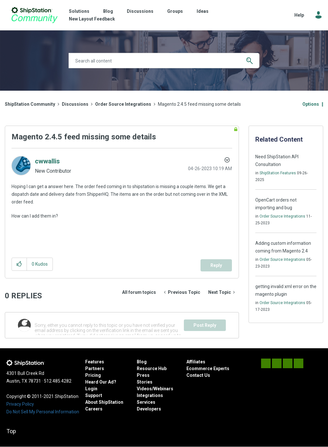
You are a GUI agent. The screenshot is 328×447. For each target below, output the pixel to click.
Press (143, 375)
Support (93, 395)
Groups (175, 11)
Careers (93, 408)
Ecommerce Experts (207, 368)
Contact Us (198, 375)
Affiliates (195, 361)
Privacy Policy (20, 404)
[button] (19, 264)
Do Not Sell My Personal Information (42, 411)
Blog (108, 11)
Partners (94, 368)
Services (146, 402)
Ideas (203, 11)
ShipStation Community (34, 15)
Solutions (79, 11)
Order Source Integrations (123, 104)
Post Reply (204, 325)
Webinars (163, 388)
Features (94, 361)
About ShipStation (104, 402)
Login (91, 388)
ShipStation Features (277, 173)
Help (299, 15)
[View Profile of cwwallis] (47, 161)
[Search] (164, 60)
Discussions (140, 11)
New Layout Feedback (92, 18)
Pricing (93, 375)
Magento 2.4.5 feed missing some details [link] (199, 104)
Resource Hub (152, 368)
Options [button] (310, 104)
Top (11, 431)
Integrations (150, 395)
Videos (144, 388)
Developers (149, 408)
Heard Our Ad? (100, 382)
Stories (144, 382)
